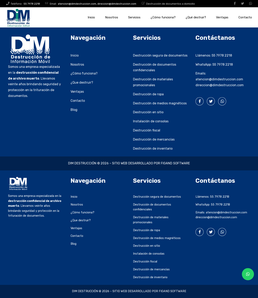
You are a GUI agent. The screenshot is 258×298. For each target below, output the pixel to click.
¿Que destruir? (82, 82)
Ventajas (222, 17)
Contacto (245, 17)
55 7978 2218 (222, 55)
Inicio (91, 17)
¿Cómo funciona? (163, 17)
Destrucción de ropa (148, 94)
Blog (74, 110)
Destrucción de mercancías (154, 139)
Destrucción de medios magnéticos (160, 103)
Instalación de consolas (151, 121)
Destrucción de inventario (153, 148)
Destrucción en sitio (148, 112)
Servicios (134, 17)
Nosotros (111, 17)
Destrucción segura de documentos (160, 55)
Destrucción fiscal (146, 130)
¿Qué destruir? (196, 17)
